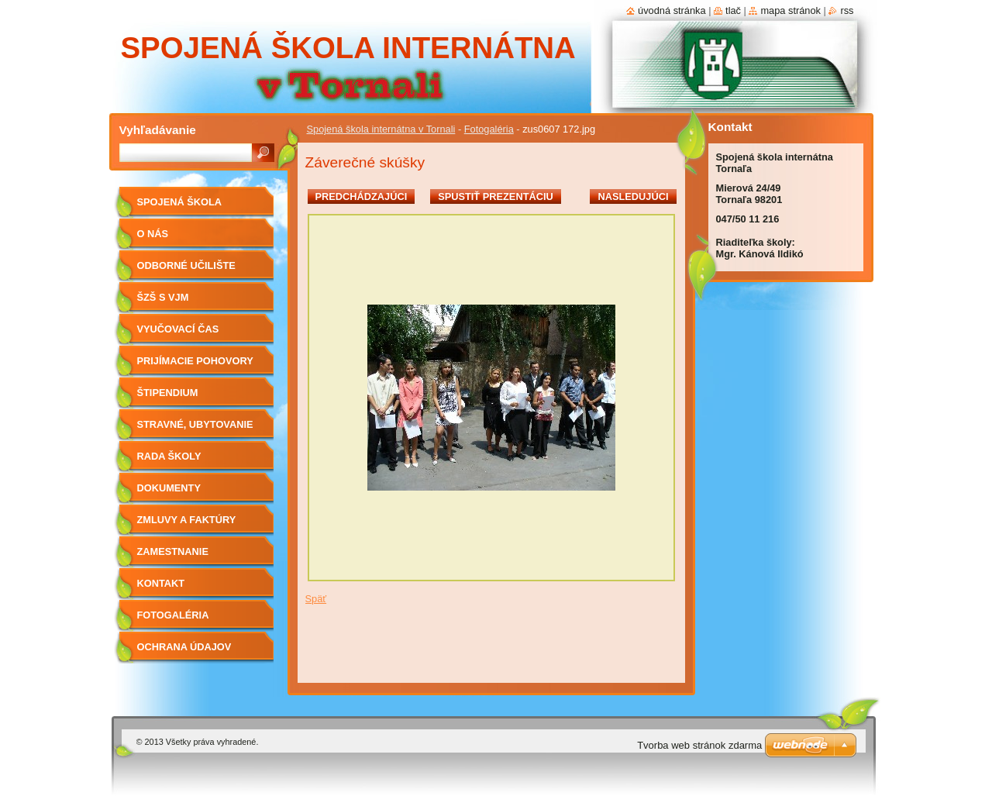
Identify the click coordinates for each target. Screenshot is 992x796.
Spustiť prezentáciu (495, 196)
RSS (846, 10)
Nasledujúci (633, 196)
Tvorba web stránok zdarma (699, 745)
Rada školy (169, 456)
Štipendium (167, 392)
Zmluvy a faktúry (186, 519)
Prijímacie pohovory (195, 361)
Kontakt (161, 583)
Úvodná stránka (672, 10)
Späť (316, 599)
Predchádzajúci (361, 196)
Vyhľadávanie (157, 129)
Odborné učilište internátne (186, 271)
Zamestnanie (172, 551)
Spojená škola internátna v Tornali (381, 129)
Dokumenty (169, 488)
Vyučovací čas (178, 329)
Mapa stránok (790, 10)
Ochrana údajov (184, 647)
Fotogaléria (489, 129)
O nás (153, 233)
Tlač (733, 10)
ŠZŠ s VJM (163, 297)
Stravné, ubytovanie (195, 424)
